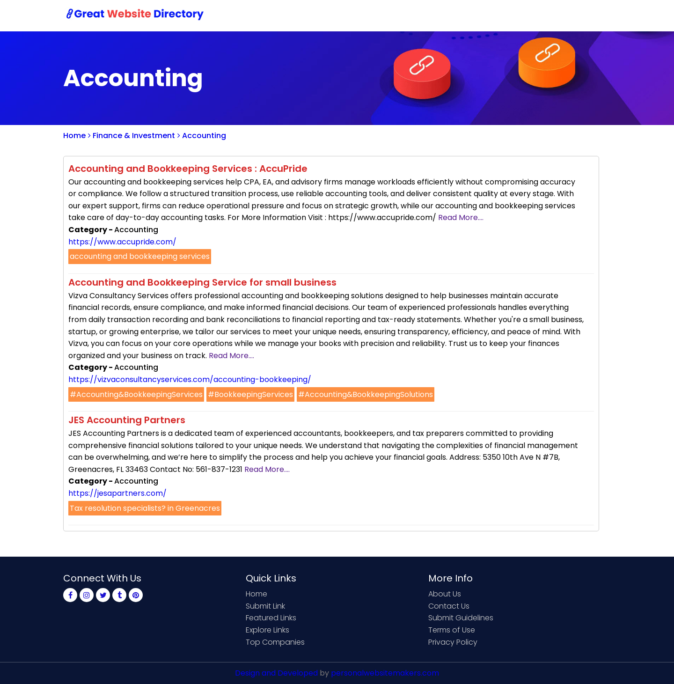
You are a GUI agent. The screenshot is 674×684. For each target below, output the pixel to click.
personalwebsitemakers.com (385, 673)
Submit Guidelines (460, 617)
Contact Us (478, 15)
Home (377, 15)
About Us (444, 593)
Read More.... (461, 217)
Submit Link (422, 15)
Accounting (201, 135)
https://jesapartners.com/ (117, 493)
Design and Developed (276, 673)
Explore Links (267, 630)
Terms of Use (451, 630)
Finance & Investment (131, 135)
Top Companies (275, 642)
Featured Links (271, 617)
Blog (596, 15)
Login (564, 15)
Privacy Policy (452, 642)
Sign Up (526, 15)
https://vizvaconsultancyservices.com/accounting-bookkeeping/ (189, 379)
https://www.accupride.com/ (122, 241)
